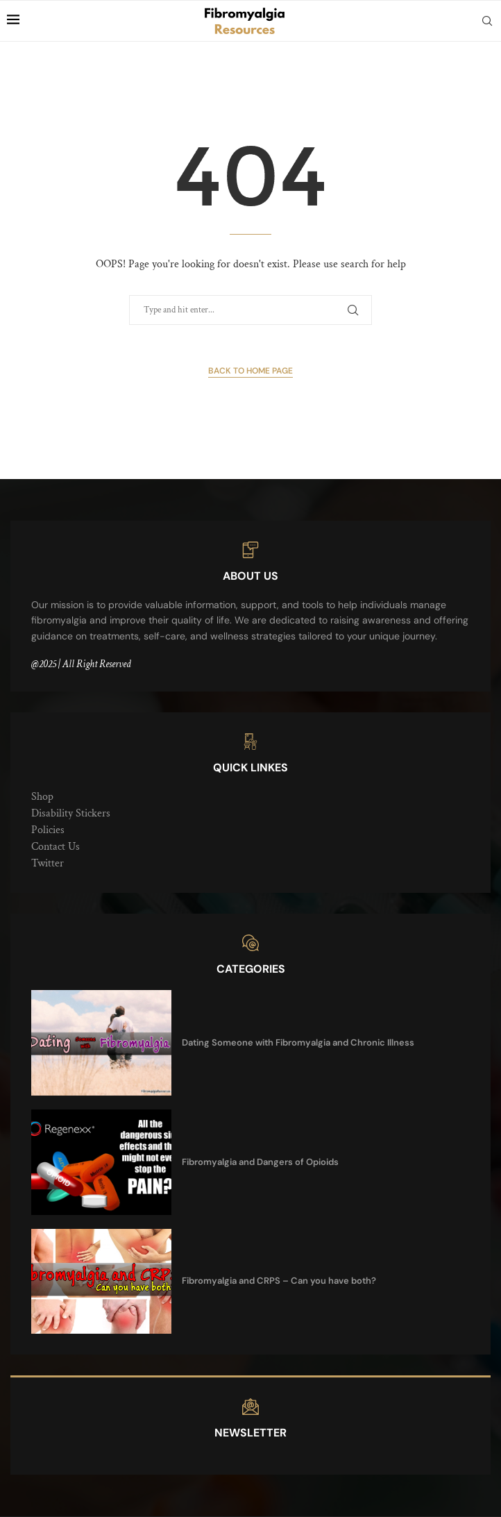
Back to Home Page (250, 370)
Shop (42, 796)
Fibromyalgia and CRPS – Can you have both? (279, 1280)
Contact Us (55, 846)
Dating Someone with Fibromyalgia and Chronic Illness (298, 1042)
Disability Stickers (70, 813)
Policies (48, 830)
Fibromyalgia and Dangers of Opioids (260, 1162)
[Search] (487, 21)
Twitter (47, 863)
